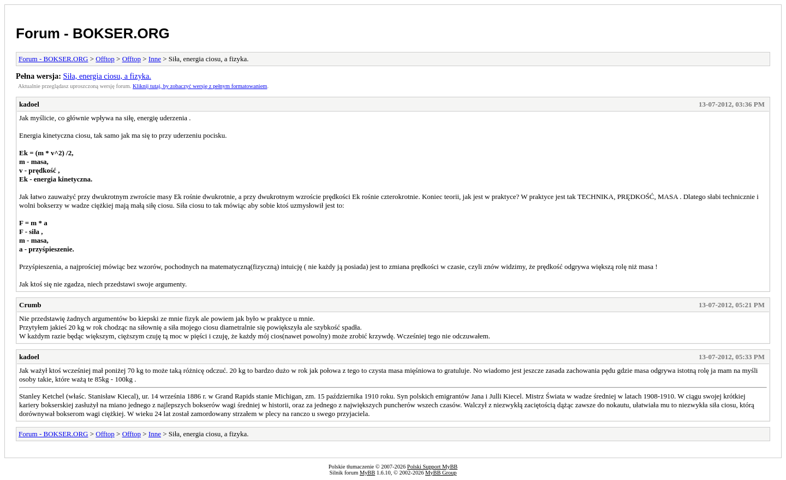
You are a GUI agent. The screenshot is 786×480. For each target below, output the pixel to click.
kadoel (29, 104)
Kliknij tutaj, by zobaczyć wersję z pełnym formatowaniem (200, 86)
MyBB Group (440, 473)
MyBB (367, 473)
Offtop (105, 59)
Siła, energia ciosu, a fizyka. (107, 76)
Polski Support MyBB (432, 467)
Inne (154, 59)
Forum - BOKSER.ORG (93, 33)
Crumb (30, 305)
